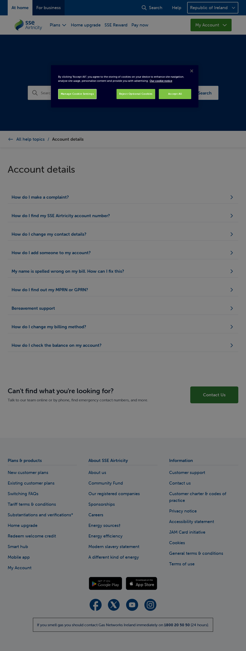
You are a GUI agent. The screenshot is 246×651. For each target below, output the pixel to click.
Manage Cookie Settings (77, 93)
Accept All (175, 93)
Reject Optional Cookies (136, 93)
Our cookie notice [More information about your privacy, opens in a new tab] (161, 80)
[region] (124, 86)
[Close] (191, 71)
